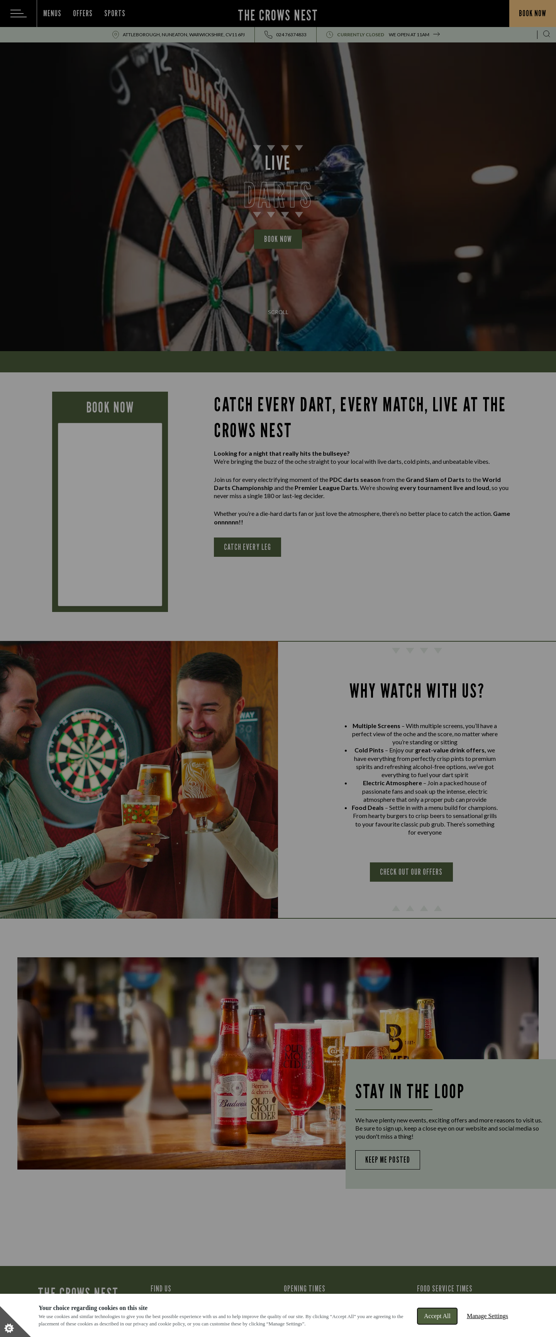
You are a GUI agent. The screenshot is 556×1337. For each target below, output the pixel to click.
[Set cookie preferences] (15, 1321)
